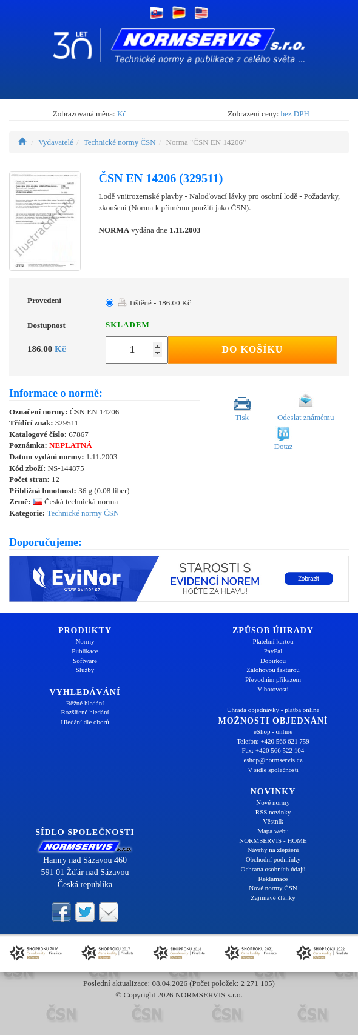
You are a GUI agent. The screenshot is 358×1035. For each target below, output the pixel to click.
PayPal (273, 650)
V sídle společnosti (273, 769)
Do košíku (252, 349)
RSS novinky (273, 812)
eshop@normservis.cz (272, 760)
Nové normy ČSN (273, 887)
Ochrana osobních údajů (273, 869)
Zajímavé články (273, 897)
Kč (121, 113)
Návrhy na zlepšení (273, 849)
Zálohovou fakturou (273, 669)
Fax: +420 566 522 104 (273, 750)
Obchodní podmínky (273, 859)
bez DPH (295, 113)
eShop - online (273, 731)
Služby (85, 669)
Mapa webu (273, 830)
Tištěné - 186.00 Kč (154, 302)
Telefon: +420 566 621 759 (273, 741)
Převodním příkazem (273, 679)
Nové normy (272, 802)
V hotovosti (272, 689)
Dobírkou (273, 660)
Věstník (273, 821)
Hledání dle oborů (85, 721)
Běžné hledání (85, 703)
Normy (84, 641)
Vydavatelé (55, 142)
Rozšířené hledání (85, 712)
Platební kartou (273, 641)
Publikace (85, 650)
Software (85, 660)
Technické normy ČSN (120, 142)
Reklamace (273, 878)
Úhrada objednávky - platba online (273, 709)
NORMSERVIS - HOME (273, 840)
